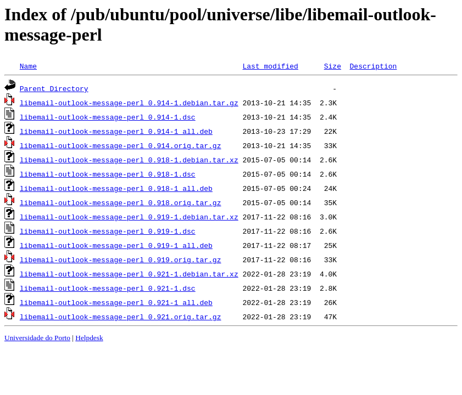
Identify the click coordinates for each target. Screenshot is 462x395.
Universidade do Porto (37, 338)
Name (28, 66)
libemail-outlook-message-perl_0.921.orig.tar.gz (120, 316)
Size (332, 66)
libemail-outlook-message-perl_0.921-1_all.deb (116, 302)
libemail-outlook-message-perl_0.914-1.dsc (108, 117)
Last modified (270, 66)
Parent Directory (54, 88)
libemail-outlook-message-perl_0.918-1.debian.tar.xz (129, 160)
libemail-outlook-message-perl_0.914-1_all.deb (116, 131)
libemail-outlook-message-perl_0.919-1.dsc (108, 231)
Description (373, 66)
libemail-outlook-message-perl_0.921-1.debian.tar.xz (129, 274)
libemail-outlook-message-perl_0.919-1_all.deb (116, 245)
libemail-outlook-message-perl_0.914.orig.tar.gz (120, 145)
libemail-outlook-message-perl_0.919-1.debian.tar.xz (129, 217)
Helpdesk (89, 338)
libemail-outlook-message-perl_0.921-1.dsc (108, 288)
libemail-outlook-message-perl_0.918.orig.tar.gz (120, 202)
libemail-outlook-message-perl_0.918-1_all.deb (116, 188)
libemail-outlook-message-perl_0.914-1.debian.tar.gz (129, 103)
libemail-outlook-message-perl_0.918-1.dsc (108, 174)
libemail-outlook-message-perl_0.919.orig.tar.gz (120, 259)
